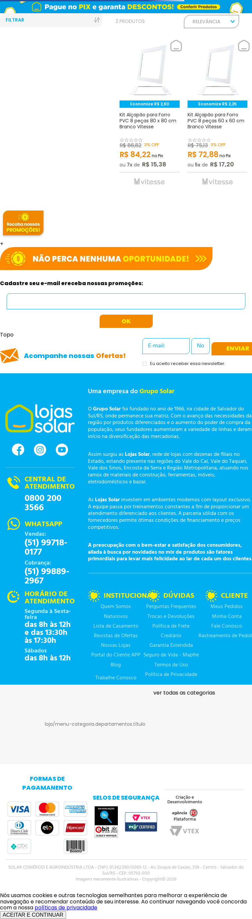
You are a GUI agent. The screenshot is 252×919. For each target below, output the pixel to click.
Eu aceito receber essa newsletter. (187, 363)
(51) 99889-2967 (47, 576)
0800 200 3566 (43, 503)
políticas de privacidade (66, 907)
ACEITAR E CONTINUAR (33, 915)
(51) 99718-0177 (46, 547)
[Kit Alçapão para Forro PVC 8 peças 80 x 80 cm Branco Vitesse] (150, 115)
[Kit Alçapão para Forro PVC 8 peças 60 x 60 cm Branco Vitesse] (218, 115)
